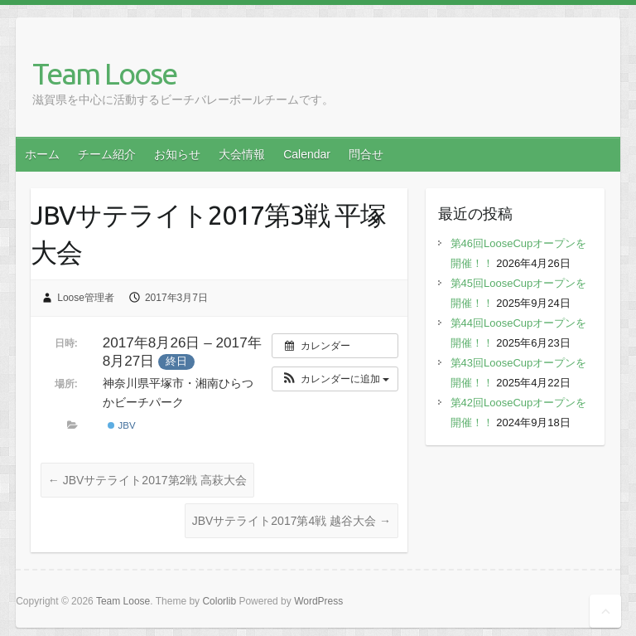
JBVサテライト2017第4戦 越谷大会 (291, 520)
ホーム (42, 154)
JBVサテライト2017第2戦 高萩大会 (147, 480)
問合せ (366, 154)
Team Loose (104, 73)
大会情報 (242, 154)
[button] (335, 379)
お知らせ (177, 154)
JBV (121, 425)
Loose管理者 (85, 297)
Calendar (306, 154)
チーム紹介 (107, 154)
